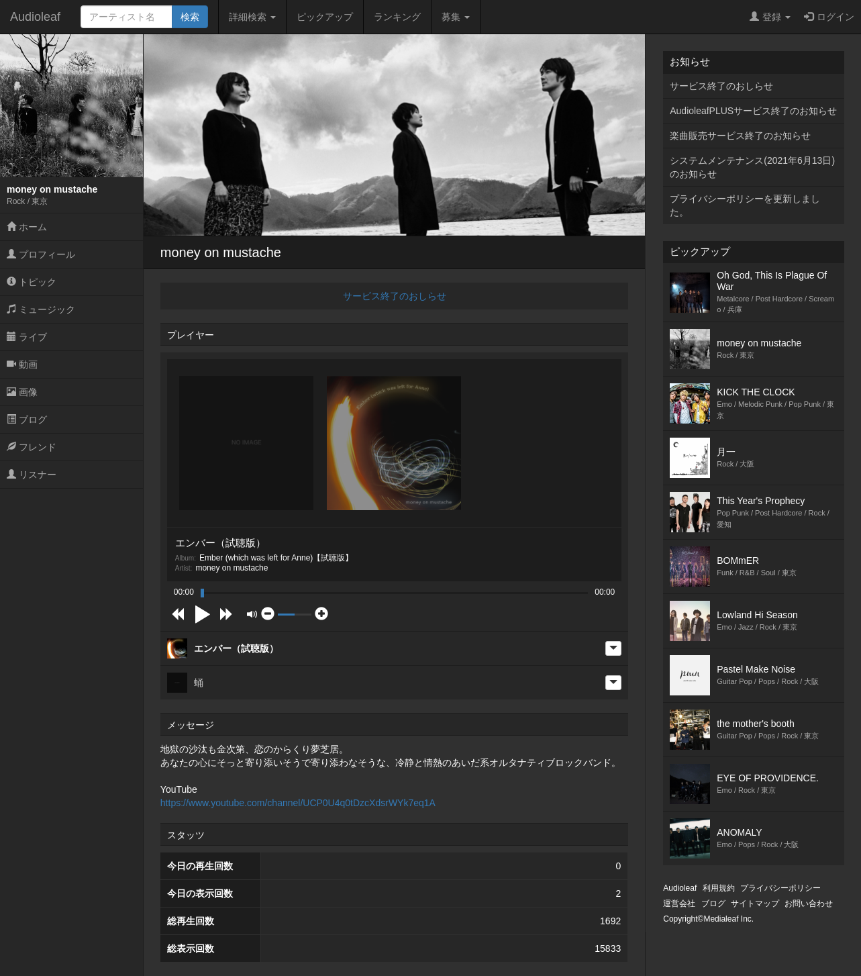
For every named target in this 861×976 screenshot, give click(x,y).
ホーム (27, 227)
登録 (770, 16)
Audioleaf (35, 16)
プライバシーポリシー (780, 888)
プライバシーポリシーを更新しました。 (745, 205)
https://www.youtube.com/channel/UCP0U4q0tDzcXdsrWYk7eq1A (298, 802)
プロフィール (41, 254)
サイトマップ (755, 903)
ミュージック (41, 309)
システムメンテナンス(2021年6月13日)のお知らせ (752, 167)
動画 (22, 364)
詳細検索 (252, 16)
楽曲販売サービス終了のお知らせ (740, 135)
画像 (22, 392)
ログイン (829, 16)
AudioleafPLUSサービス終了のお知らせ (753, 110)
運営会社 (679, 903)
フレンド (31, 447)
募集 (456, 16)
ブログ (27, 419)
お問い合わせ (808, 903)
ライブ (27, 337)
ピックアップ (325, 16)
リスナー (31, 474)
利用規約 (719, 888)
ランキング (397, 16)
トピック (31, 282)
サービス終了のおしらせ (394, 296)
